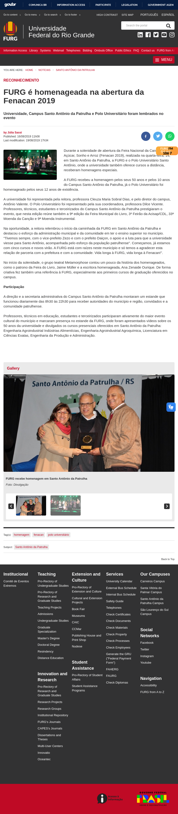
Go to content (12, 14)
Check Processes (118, 641)
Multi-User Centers (50, 746)
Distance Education (51, 658)
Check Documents (118, 621)
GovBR (10, 5)
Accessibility (148, 685)
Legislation (129, 4)
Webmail (58, 50)
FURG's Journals (49, 722)
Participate (103, 4)
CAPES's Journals (50, 728)
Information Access (15, 50)
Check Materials (117, 627)
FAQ (136, 50)
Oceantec (44, 759)
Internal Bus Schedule (121, 594)
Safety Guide (115, 601)
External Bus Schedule (121, 588)
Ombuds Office (103, 50)
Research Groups (49, 708)
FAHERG (112, 669)
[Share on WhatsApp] (170, 136)
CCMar (76, 629)
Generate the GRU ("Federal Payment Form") (118, 658)
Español (168, 14)
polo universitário (58, 534)
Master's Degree (49, 638)
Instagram (147, 656)
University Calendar (119, 581)
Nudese (77, 646)
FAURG (111, 676)
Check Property (116, 634)
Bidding (87, 50)
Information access (71, 4)
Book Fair (78, 609)
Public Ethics (123, 50)
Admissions (45, 614)
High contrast (107, 14)
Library (33, 50)
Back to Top (168, 559)
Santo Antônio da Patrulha (31, 547)
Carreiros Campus (152, 581)
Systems (45, 50)
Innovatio (44, 752)
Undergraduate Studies (53, 620)
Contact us (148, 50)
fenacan (39, 534)
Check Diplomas (117, 682)
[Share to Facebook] (145, 136)
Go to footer (73, 14)
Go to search (52, 14)
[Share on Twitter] (157, 136)
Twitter (144, 649)
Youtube (145, 662)
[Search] (167, 25)
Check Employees (118, 647)
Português (149, 14)
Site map (127, 14)
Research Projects (50, 702)
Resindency (46, 651)
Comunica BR (38, 4)
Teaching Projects (50, 607)
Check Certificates (118, 614)
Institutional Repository (53, 715)
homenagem (21, 534)
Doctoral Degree (49, 644)
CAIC (75, 622)
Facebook (146, 642)
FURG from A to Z (152, 692)
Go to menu (33, 14)
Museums (78, 616)
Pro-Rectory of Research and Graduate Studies (49, 596)
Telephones (73, 50)
